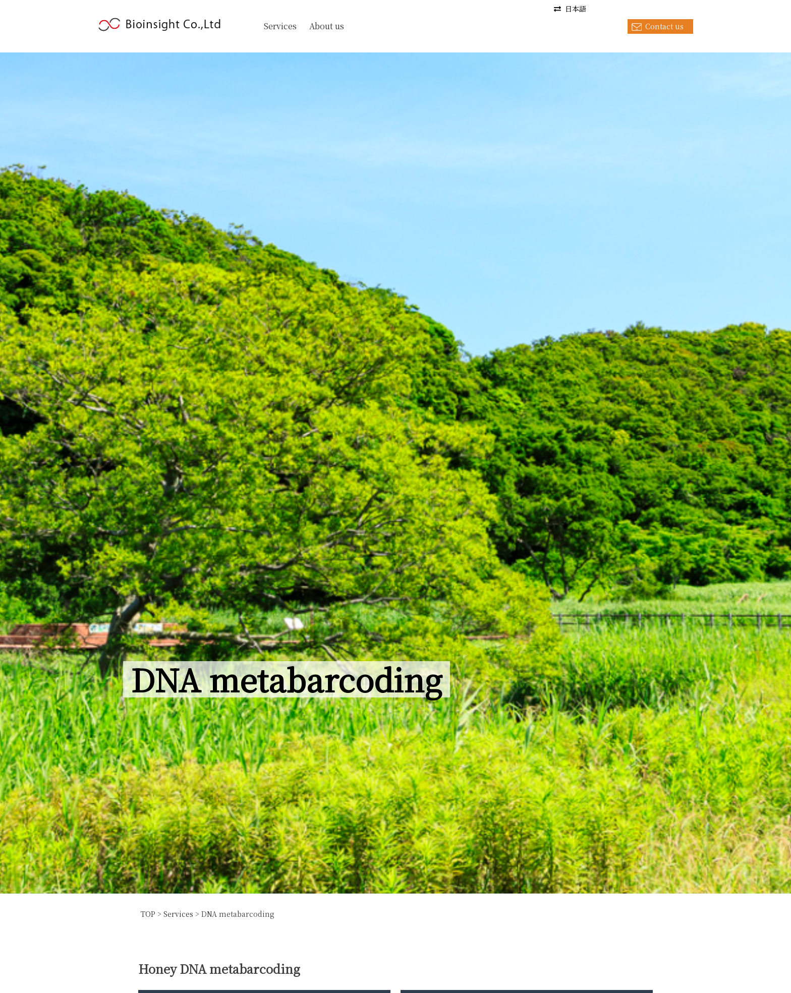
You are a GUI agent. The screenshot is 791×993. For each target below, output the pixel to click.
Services (280, 26)
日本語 (575, 9)
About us (326, 26)
